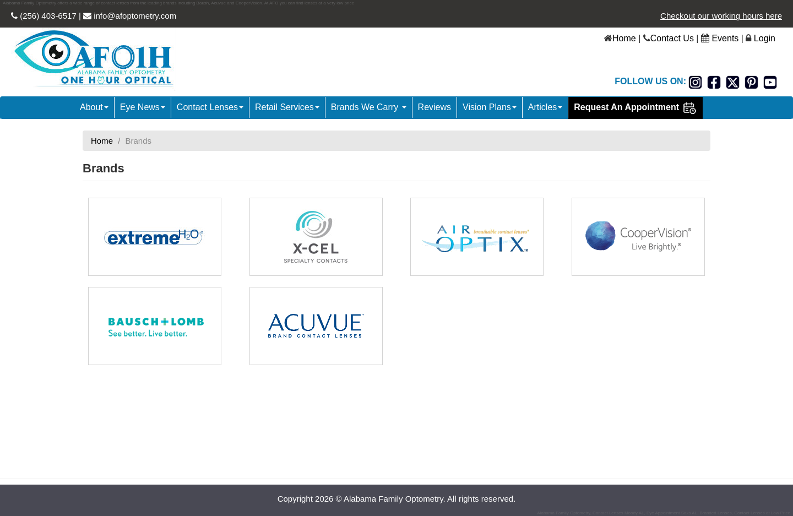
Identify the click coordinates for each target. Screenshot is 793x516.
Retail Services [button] (287, 107)
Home (624, 38)
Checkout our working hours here (721, 15)
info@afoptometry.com (133, 15)
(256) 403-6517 (47, 15)
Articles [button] (545, 107)
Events (724, 38)
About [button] (94, 107)
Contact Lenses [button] (210, 107)
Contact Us (672, 38)
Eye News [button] (142, 107)
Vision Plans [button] (490, 107)
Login (764, 38)
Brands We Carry (368, 107)
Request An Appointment (635, 108)
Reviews (434, 107)
